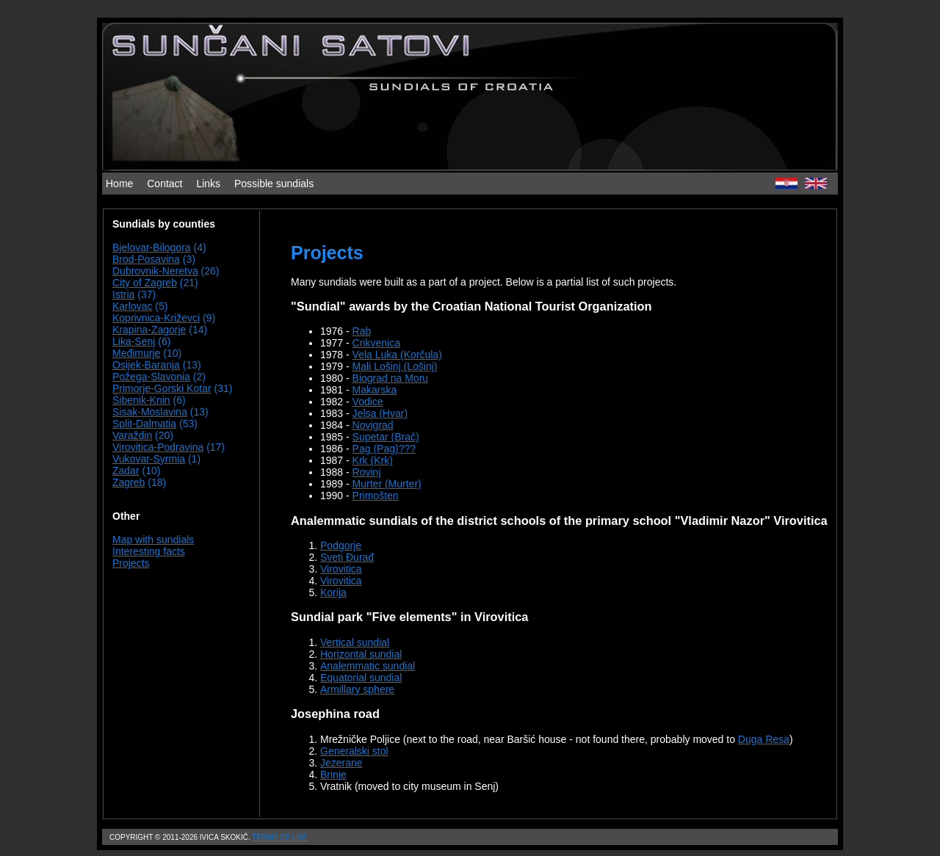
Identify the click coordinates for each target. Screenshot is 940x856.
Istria (123, 294)
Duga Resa (763, 739)
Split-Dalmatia (144, 423)
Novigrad (373, 425)
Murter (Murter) (387, 484)
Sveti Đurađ (347, 557)
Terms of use (279, 837)
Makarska (374, 390)
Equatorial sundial (361, 677)
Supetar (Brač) (385, 437)
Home (119, 183)
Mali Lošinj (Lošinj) (395, 366)
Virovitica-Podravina (157, 447)
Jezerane (341, 763)
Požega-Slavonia (151, 376)
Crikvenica (376, 343)
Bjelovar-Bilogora (151, 247)
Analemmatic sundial (367, 666)
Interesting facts (148, 551)
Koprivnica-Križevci (156, 318)
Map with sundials (153, 539)
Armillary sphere (357, 689)
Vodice (367, 401)
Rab (362, 331)
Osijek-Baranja (146, 365)
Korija (333, 592)
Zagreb (128, 482)
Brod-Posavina (146, 259)
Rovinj (366, 472)
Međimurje (136, 353)
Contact (164, 183)
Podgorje (340, 545)
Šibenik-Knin (141, 400)
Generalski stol (354, 751)
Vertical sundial (354, 642)
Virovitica (341, 569)
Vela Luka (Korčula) (397, 354)
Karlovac (132, 306)
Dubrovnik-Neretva (155, 271)
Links (208, 183)
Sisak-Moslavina (149, 412)
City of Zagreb (144, 283)
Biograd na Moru (390, 378)
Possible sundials (274, 183)
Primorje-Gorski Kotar (162, 388)
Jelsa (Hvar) (380, 413)
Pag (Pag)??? (384, 448)
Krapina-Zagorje (149, 329)
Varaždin (132, 435)
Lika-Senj (133, 341)
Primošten (375, 495)
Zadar (126, 470)
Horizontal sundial (361, 654)
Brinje (333, 774)
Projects (131, 563)
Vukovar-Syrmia (148, 459)
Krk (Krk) (372, 460)
